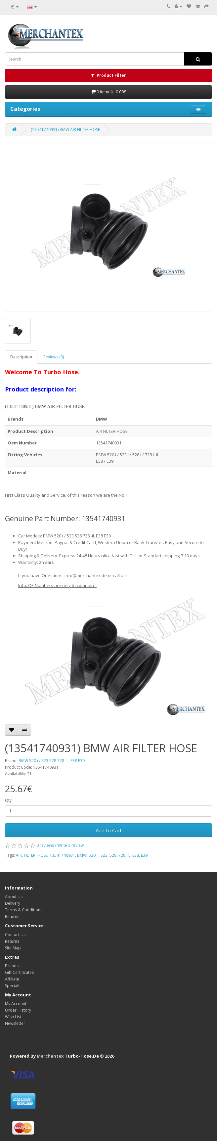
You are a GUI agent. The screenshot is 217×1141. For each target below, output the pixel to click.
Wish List (13, 1017)
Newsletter (15, 1023)
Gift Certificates (19, 972)
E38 (135, 855)
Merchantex (50, 1056)
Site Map (13, 948)
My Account (15, 1003)
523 (104, 855)
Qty (8, 800)
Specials (12, 985)
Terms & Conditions (23, 910)
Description (21, 357)
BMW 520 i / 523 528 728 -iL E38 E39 (52, 760)
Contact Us (15, 934)
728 (121, 855)
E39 (144, 855)
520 (92, 855)
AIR (19, 855)
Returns (12, 916)
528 (112, 855)
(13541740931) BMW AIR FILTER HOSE (65, 129)
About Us (13, 896)
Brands (12, 966)
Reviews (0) (53, 357)
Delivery (12, 903)
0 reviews (45, 845)
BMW (82, 855)
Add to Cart (109, 830)
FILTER (29, 855)
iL (128, 855)
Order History (18, 1010)
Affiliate (12, 979)
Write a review (70, 845)
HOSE (42, 855)
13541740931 (62, 855)
